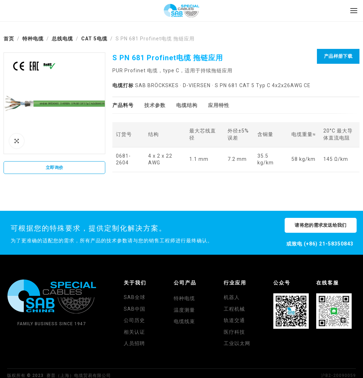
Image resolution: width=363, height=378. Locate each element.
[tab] (123, 105)
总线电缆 (62, 38)
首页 (9, 38)
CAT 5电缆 (94, 38)
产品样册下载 (338, 56)
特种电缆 (33, 38)
